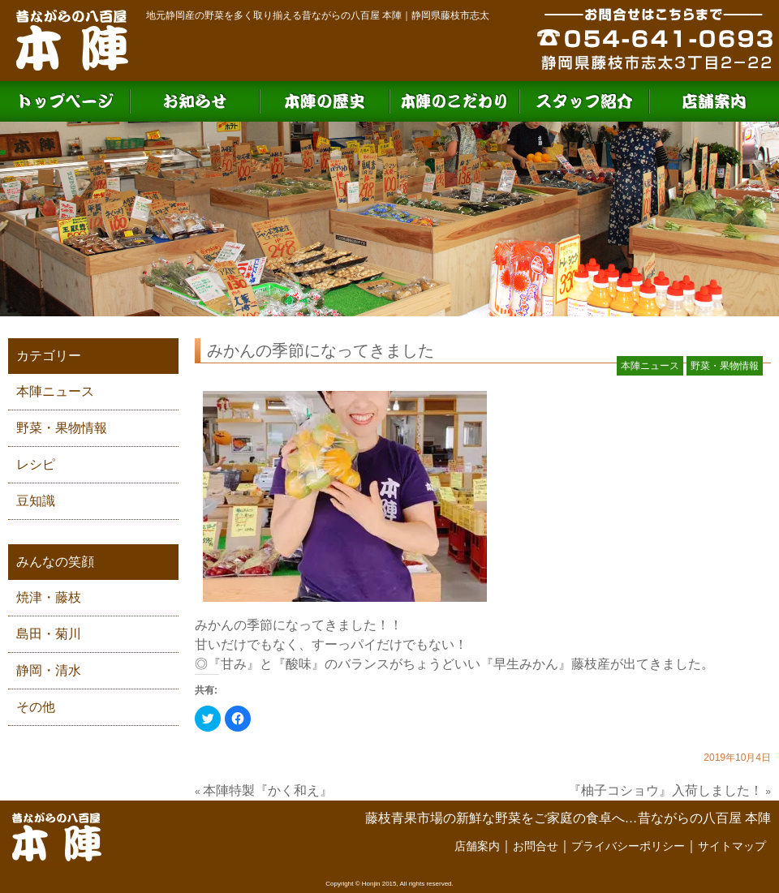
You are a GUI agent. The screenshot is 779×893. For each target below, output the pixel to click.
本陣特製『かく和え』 (268, 790)
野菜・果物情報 (61, 428)
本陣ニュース (55, 391)
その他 (35, 707)
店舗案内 (477, 845)
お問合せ (535, 845)
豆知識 (35, 501)
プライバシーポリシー (628, 845)
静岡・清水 (48, 670)
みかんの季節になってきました (320, 350)
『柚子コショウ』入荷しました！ (665, 790)
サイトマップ (732, 845)
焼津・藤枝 (48, 597)
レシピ (35, 464)
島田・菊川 (48, 634)
